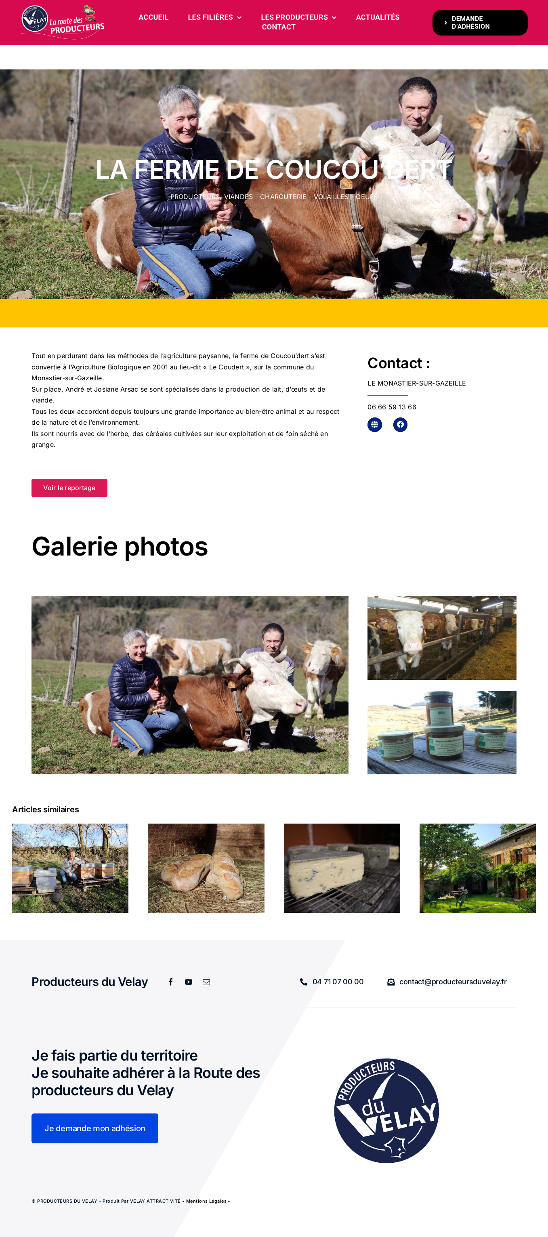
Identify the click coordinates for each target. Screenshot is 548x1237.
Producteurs (195, 197)
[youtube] (189, 982)
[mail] (207, 982)
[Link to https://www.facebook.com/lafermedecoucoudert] (400, 424)
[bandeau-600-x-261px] (62, 7)
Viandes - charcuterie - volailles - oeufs (301, 197)
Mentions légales (206, 1201)
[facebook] (171, 982)
